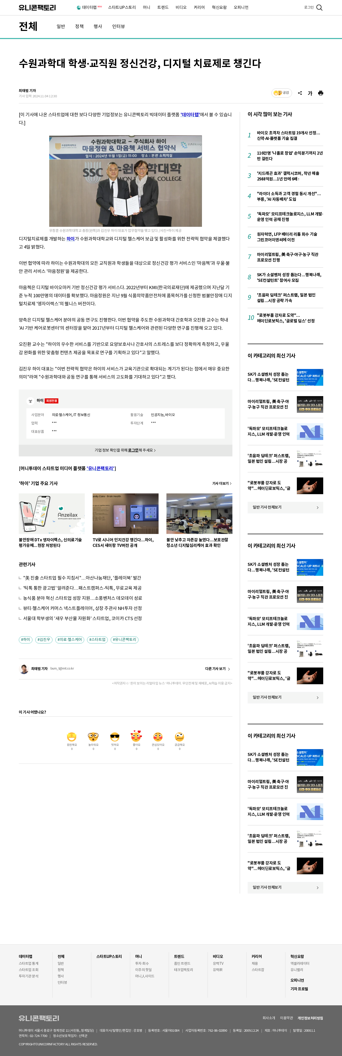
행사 (98, 26)
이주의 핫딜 (143, 970)
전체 (28, 27)
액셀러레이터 (300, 964)
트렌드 (162, 7)
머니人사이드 (145, 976)
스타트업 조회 (28, 970)
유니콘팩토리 (37, 8)
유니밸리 (296, 970)
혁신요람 (219, 7)
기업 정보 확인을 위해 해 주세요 (124, 450)
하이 (26, 640)
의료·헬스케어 (71, 640)
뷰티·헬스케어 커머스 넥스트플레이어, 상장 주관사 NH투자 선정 (82, 608)
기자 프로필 (299, 989)
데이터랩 (91, 8)
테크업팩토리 (183, 970)
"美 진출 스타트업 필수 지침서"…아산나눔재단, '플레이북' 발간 (82, 578)
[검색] (319, 7)
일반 (61, 26)
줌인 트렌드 (182, 964)
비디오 (181, 7)
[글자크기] (310, 93)
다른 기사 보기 (215, 669)
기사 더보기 (220, 484)
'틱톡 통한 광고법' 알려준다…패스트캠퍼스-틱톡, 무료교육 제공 (82, 588)
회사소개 (269, 1018)
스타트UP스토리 (122, 7)
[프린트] (320, 93)
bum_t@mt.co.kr (62, 669)
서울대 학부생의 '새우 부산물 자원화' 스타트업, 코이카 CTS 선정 (82, 618)
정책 (79, 26)
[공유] (300, 93)
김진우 (45, 640)
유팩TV (218, 964)
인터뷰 (118, 26)
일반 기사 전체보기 (267, 507)
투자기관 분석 (28, 976)
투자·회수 (142, 964)
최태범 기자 (27, 91)
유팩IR (218, 970)
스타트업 (98, 640)
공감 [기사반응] (286, 93)
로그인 (309, 7)
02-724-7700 (44, 1036)
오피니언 (241, 7)
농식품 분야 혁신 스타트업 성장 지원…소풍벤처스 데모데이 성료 (82, 598)
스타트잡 (258, 970)
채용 (255, 964)
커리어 (199, 7)
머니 (146, 7)
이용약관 (286, 1018)
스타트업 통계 (28, 964)
